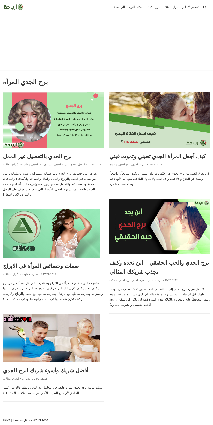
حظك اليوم (136, 7)
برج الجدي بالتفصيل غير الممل (37, 156)
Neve (6, 420)
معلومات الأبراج (21, 164)
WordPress (40, 420)
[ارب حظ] (13, 6)
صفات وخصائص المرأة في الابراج (41, 266)
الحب (28, 378)
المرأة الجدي (62, 164)
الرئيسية (119, 7)
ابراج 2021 (153, 7)
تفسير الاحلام (190, 7)
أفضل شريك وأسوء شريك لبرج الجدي (45, 370)
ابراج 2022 (171, 7)
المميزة (49, 164)
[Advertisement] (106, 43)
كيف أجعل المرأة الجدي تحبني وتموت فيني (157, 156)
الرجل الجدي (77, 164)
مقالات (7, 164)
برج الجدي (37, 164)
